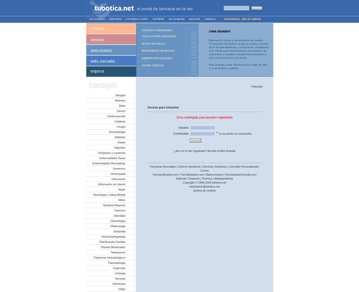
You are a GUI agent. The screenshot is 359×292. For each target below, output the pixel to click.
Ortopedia (119, 231)
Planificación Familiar (112, 241)
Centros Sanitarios (189, 166)
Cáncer (121, 110)
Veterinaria (118, 283)
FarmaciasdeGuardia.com (241, 174)
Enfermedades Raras (112, 158)
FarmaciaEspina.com (165, 174)
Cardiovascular (116, 116)
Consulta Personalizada (243, 166)
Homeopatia (118, 173)
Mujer (121, 189)
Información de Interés (111, 184)
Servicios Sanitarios (215, 166)
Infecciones (118, 179)
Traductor (194, 178)
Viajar (121, 289)
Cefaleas (120, 121)
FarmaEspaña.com (192, 174)
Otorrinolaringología (113, 236)
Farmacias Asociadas (163, 166)
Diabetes (120, 137)
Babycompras (214, 174)
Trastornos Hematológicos (109, 257)
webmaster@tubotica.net (204, 186)
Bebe (122, 105)
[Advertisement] (204, 96)
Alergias (120, 95)
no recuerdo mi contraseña (235, 133)
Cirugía (121, 126)
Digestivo (119, 147)
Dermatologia (117, 131)
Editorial (181, 178)
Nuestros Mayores (114, 205)
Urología (120, 273)
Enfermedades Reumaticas (108, 163)
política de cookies (204, 190)
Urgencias (119, 268)
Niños (121, 199)
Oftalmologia (117, 226)
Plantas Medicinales (113, 247)
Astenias (120, 100)
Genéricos (119, 168)
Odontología (117, 220)
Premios (207, 178)
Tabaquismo (118, 252)
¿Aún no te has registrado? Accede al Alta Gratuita (204, 150)
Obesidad (119, 215)
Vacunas (120, 278)
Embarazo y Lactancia (111, 152)
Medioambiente (223, 178)
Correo (204, 170)
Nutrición (120, 210)
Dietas (121, 142)
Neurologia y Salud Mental (109, 194)
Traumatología (116, 262)
